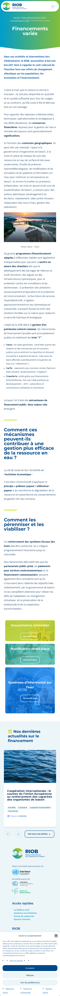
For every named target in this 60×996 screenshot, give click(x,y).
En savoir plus (30, 636)
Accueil (16, 17)
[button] (56, 945)
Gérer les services (16, 970)
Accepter (30, 978)
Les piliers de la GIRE (19, 20)
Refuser (30, 985)
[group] (30, 788)
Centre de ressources (24, 916)
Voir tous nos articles (39, 834)
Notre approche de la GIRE (33, 17)
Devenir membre (22, 919)
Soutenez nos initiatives (25, 913)
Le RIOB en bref (21, 910)
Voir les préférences (30, 992)
